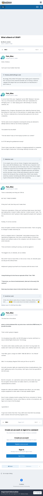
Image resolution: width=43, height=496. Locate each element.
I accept (37, 492)
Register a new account (21, 444)
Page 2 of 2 (21, 49)
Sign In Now (21, 456)
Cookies (21, 484)
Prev (5, 49)
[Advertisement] (22, 22)
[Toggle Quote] (4, 75)
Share (10, 466)
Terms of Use (24, 493)
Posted (11, 58)
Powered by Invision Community (21, 486)
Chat (11, 43)
